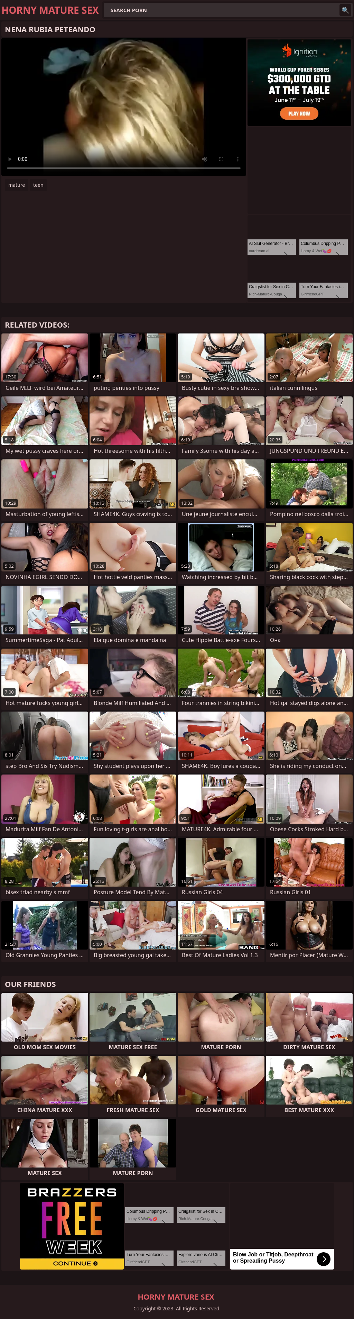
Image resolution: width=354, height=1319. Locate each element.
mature (16, 185)
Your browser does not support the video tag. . (123, 107)
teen (38, 185)
